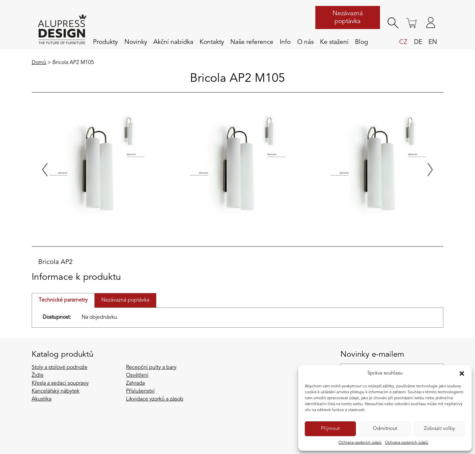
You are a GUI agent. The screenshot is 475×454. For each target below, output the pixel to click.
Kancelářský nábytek (55, 391)
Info (285, 42)
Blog (361, 42)
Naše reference (251, 42)
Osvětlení (137, 375)
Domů (39, 62)
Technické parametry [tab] (63, 300)
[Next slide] (430, 170)
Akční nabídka (173, 42)
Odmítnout (385, 428)
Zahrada (135, 383)
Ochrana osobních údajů (360, 443)
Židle (38, 375)
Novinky (135, 42)
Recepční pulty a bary (151, 367)
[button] (462, 373)
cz (403, 42)
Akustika (41, 399)
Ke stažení (334, 42)
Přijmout (330, 428)
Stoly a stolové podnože (59, 367)
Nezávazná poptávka (347, 17)
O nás (305, 42)
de (418, 42)
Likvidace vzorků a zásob (154, 399)
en (432, 42)
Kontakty (212, 42)
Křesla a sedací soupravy (60, 383)
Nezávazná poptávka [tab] (125, 300)
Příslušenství (140, 391)
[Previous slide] (45, 170)
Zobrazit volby (439, 428)
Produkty (105, 42)
